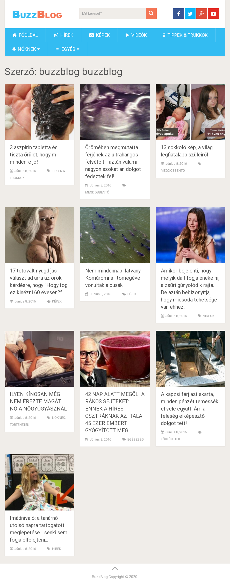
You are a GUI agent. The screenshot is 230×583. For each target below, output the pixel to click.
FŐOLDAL (25, 35)
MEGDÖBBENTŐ (97, 192)
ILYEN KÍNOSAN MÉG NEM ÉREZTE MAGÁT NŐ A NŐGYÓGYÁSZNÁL (38, 401)
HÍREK (63, 35)
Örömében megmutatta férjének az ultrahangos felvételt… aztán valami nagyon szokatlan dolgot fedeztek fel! (113, 161)
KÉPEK (99, 35)
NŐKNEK (24, 49)
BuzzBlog (100, 577)
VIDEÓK (136, 35)
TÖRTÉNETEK (19, 425)
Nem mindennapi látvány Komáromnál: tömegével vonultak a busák (113, 278)
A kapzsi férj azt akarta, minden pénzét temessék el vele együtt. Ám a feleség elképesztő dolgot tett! (189, 408)
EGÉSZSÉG (135, 439)
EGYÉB (65, 49)
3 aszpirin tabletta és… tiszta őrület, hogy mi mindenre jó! (35, 154)
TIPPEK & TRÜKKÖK (185, 35)
